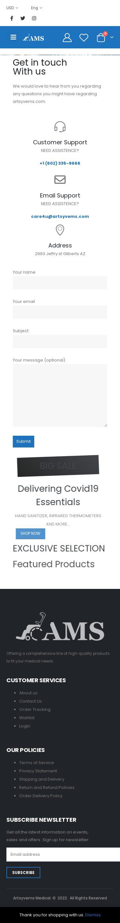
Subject (60, 338)
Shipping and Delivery (41, 779)
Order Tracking (35, 709)
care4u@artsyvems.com (60, 216)
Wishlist (27, 718)
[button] (38, 534)
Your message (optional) (60, 391)
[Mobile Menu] (13, 37)
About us (28, 693)
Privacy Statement (38, 771)
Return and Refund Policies (47, 787)
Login (24, 726)
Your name (60, 279)
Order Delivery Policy (40, 796)
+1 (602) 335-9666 (60, 163)
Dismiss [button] (93, 915)
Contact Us (30, 701)
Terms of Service (36, 763)
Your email (60, 308)
